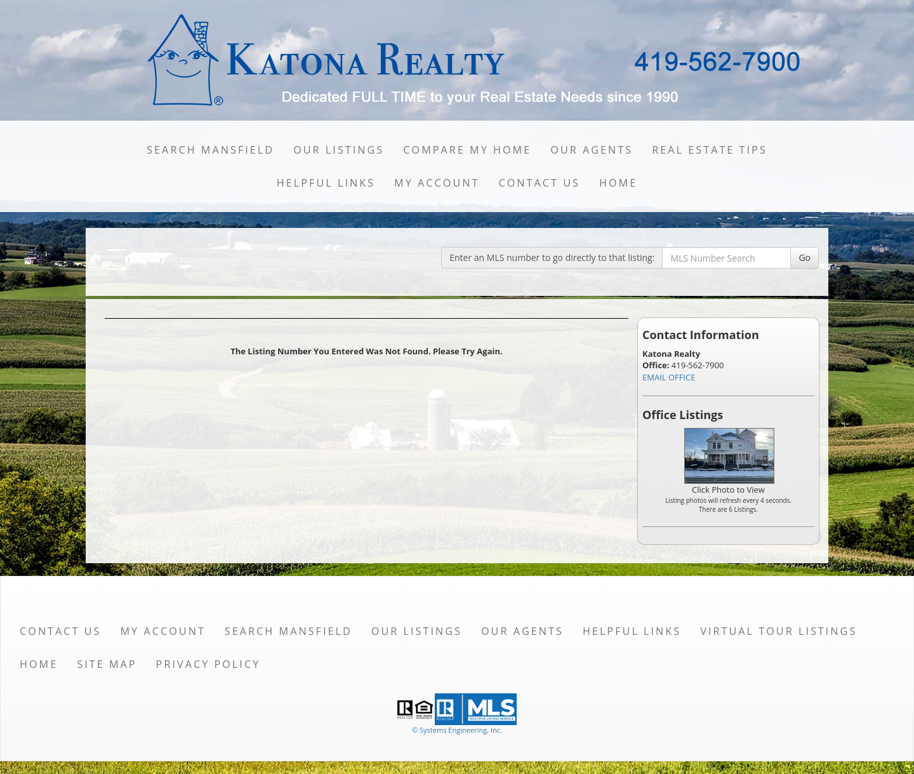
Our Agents (591, 150)
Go (804, 257)
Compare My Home (467, 150)
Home (618, 183)
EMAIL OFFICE (669, 377)
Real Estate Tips (709, 150)
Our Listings (338, 150)
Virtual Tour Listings (778, 631)
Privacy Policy (208, 664)
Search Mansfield (210, 150)
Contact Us (539, 183)
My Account (436, 183)
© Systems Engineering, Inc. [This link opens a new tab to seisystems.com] (457, 730)
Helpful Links (326, 183)
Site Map (106, 664)
